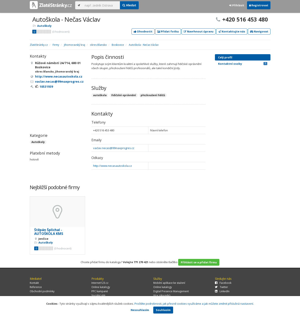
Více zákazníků (161, 295)
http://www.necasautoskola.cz (112, 166)
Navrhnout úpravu (198, 31)
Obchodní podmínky (42, 291)
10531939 (46, 87)
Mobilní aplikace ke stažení (169, 283)
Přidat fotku (168, 31)
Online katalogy (100, 287)
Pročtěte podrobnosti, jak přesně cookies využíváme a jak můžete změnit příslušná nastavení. (194, 304)
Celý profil (225, 57)
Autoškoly (44, 26)
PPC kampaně (99, 291)
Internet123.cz (99, 283)
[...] (101, 5)
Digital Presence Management (171, 291)
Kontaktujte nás (231, 31)
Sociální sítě (98, 295)
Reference (36, 287)
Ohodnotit (143, 31)
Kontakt (34, 283)
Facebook (223, 283)
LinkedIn (222, 291)
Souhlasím (163, 310)
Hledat (129, 5)
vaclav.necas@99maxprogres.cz (113, 148)
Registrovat (258, 5)
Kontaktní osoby (242, 64)
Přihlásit (236, 5)
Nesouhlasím (140, 310)
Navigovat (259, 31)
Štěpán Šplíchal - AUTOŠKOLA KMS (48, 231)
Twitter (221, 287)
